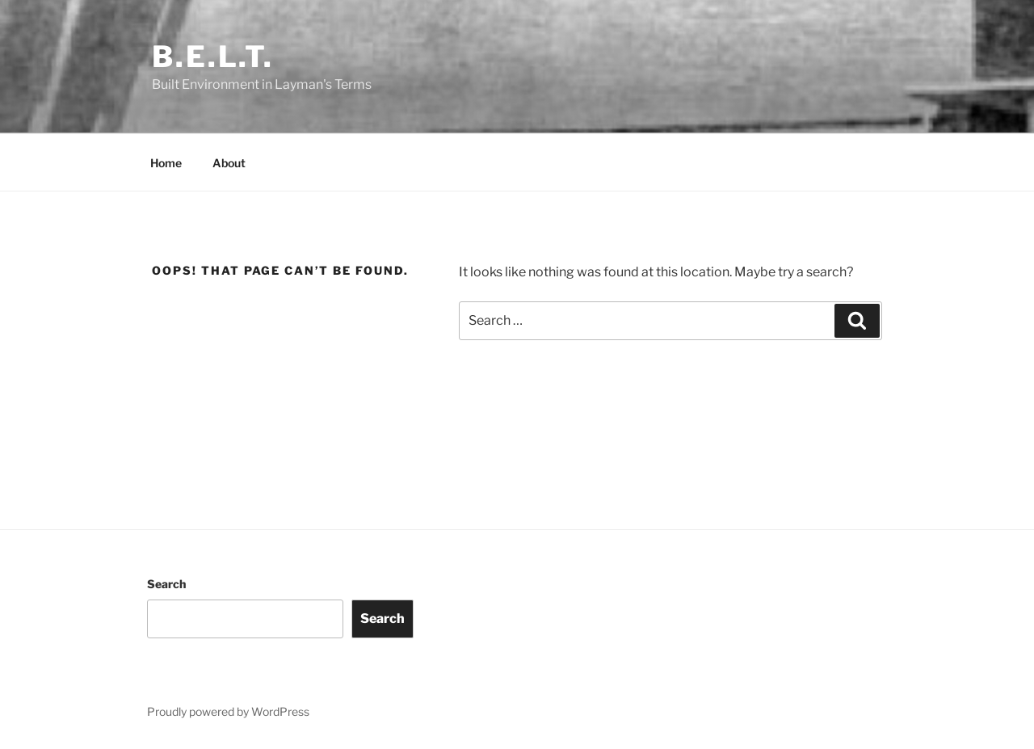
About (229, 163)
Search (166, 584)
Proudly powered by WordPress (228, 711)
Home (166, 163)
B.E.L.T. (213, 56)
